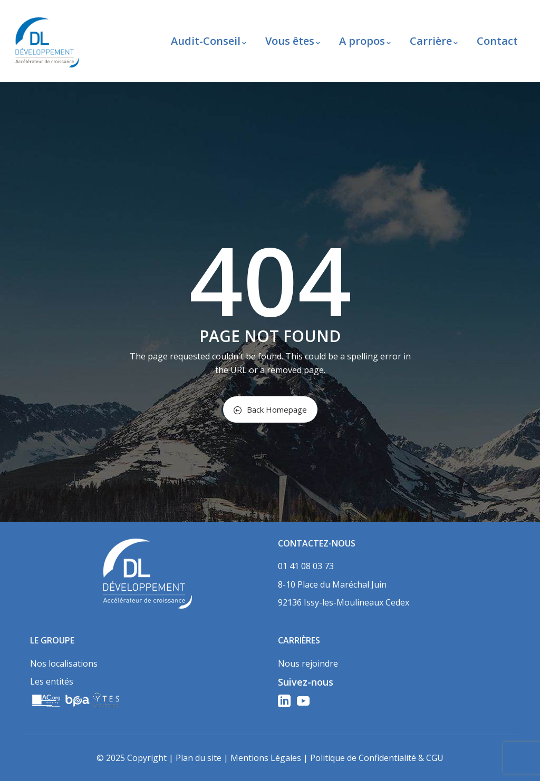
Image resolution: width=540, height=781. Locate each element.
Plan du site (198, 758)
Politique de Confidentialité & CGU (376, 758)
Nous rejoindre (308, 663)
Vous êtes (292, 41)
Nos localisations (64, 663)
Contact (497, 41)
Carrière (434, 41)
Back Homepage (270, 409)
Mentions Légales (265, 758)
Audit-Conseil (208, 41)
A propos (365, 41)
